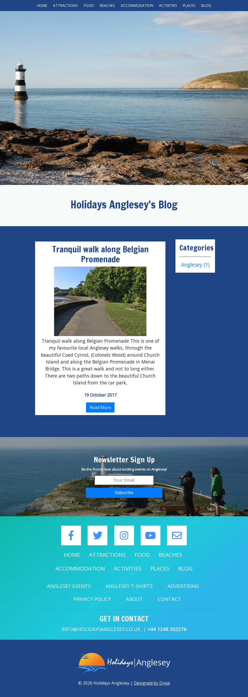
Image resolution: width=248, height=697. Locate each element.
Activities (168, 5)
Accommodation (137, 5)
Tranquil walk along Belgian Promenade (100, 254)
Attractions (65, 5)
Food (89, 5)
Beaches (107, 5)
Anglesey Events (68, 586)
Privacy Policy (92, 599)
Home (42, 5)
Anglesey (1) (195, 264)
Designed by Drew (152, 683)
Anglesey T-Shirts (129, 586)
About (134, 599)
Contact (169, 599)
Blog (206, 5)
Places (189, 5)
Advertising (183, 586)
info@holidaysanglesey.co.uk (101, 629)
